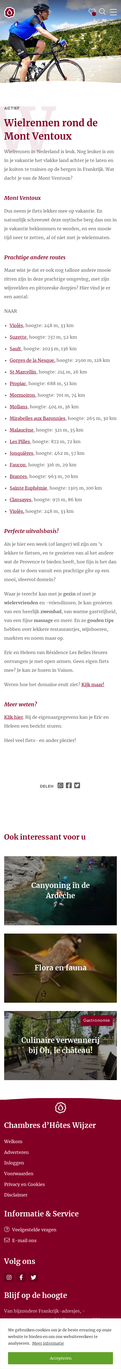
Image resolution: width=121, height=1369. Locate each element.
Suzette (18, 337)
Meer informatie (48, 1343)
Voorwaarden (19, 1173)
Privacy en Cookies (24, 1184)
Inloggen (14, 1163)
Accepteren (60, 1358)
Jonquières (21, 453)
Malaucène (22, 430)
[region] (60, 1343)
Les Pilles (20, 441)
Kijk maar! (92, 684)
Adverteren (16, 1152)
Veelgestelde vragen (30, 1229)
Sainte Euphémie (28, 488)
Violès (16, 325)
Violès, (17, 511)
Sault (15, 348)
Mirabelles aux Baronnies (37, 418)
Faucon (18, 464)
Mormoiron (22, 395)
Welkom (13, 1141)
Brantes (18, 476)
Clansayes (20, 499)
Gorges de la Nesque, (32, 360)
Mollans (18, 406)
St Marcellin (23, 372)
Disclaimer (15, 1195)
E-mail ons (20, 1240)
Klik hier (13, 717)
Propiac (18, 383)
